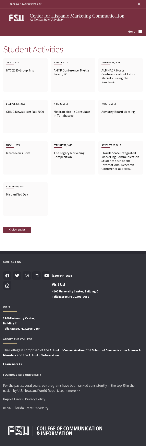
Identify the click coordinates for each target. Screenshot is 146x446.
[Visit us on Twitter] (17, 276)
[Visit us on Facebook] (7, 276)
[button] (139, 4)
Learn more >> (12, 364)
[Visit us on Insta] (27, 276)
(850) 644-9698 (62, 276)
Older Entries (17, 229)
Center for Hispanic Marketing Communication (77, 16)
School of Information (44, 355)
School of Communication (67, 350)
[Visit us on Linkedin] (36, 276)
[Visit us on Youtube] (46, 276)
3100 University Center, (19, 318)
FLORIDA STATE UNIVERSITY (25, 4)
